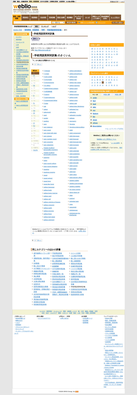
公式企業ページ (87, 318)
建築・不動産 (89, 311)
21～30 (118, 94)
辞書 (14, 1)
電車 (64, 311)
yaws (45, 160)
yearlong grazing (49, 172)
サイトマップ (20, 329)
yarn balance (48, 127)
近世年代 (37, 284)
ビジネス (19, 37)
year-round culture (50, 163)
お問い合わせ (64, 318)
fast (94, 101)
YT (34, 123)
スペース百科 (76, 253)
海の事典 (37, 276)
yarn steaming (48, 145)
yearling (46, 169)
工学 (17, 45)
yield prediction (74, 154)
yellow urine (73, 100)
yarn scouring (48, 142)
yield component (75, 133)
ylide (71, 195)
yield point (72, 148)
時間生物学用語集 (40, 274)
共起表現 (43, 17)
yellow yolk (73, 103)
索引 (36, 26)
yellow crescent (49, 205)
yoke (71, 204)
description (97, 126)
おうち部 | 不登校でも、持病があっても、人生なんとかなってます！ (113, 378)
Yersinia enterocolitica (76, 127)
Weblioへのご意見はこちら (106, 139)
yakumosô (47, 112)
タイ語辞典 (108, 337)
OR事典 (36, 263)
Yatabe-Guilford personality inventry (50, 153)
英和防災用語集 (39, 302)
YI (34, 95)
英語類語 (34, 17)
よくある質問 (115, 143)
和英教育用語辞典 (40, 304)
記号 (109, 82)
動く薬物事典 (76, 261)
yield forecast (73, 139)
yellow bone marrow (50, 193)
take (94, 107)
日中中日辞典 (44, 1)
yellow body (48, 190)
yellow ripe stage (75, 82)
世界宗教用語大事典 (41, 287)
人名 (78, 313)
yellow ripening (74, 85)
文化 (43, 313)
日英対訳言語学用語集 (79, 289)
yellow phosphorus (75, 74)
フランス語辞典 (110, 333)
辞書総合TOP (114, 1)
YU (34, 126)
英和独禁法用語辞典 (59, 284)
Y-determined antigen (51, 88)
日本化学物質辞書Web (60, 258)
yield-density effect (75, 177)
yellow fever (48, 214)
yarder (46, 118)
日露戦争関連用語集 (78, 276)
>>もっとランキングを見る (114, 129)
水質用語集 (38, 279)
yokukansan (73, 210)
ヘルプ (122, 1)
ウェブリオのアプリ (44, 318)
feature (95, 113)
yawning (46, 157)
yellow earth (48, 208)
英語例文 (26, 17)
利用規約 (18, 324)
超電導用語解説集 (58, 263)
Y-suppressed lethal (50, 100)
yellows (71, 118)
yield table (72, 169)
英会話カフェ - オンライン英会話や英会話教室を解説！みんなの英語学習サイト (113, 372)
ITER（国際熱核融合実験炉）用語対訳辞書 (22, 85)
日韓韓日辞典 (54, 1)
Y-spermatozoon (49, 97)
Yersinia (72, 124)
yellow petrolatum (75, 71)
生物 (70, 313)
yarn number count (50, 139)
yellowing (72, 112)
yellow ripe (73, 79)
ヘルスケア (19, 93)
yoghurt (72, 198)
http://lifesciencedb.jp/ (43, 50)
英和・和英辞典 (34, 1)
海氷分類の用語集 (77, 271)
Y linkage (47, 71)
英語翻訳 (70, 17)
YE (34, 85)
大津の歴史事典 (39, 281)
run (94, 110)
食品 (74, 313)
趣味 (59, 313)
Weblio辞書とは (20, 318)
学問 (43, 30)
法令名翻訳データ (58, 282)
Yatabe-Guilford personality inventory (51, 149)
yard (45, 115)
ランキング (45, 26)
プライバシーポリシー (22, 327)
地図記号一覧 (76, 274)
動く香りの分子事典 (78, 258)
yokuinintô (72, 207)
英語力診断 (61, 17)
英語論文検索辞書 (58, 287)
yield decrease (74, 136)
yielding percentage (76, 183)
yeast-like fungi (49, 184)
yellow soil (72, 91)
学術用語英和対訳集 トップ (23, 26)
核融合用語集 (38, 271)
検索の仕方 (19, 320)
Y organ (46, 74)
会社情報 (85, 320)
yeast (45, 175)
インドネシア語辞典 (111, 335)
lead (94, 104)
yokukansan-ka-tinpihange (74, 214)
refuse (95, 123)
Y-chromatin (48, 79)
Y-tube (46, 103)
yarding (46, 121)
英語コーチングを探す (96, 17)
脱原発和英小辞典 (77, 294)
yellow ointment (49, 220)
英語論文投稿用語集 (41, 299)
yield (71, 130)
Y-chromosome (49, 82)
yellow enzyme (49, 211)
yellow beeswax (49, 187)
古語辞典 (62, 1)
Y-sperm (46, 94)
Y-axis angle (48, 77)
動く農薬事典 (57, 261)
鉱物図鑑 (55, 266)
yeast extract (48, 178)
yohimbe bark (74, 201)
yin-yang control (74, 189)
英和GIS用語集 (76, 292)
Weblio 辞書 (17, 30)
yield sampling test (75, 160)
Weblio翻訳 (108, 324)
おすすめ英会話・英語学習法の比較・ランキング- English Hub (113, 384)
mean (95, 120)
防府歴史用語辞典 (58, 276)
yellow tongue (74, 94)
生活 (47, 313)
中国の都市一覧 (58, 274)
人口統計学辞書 (76, 256)
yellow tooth (73, 97)
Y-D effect (47, 85)
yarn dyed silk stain (50, 133)
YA (34, 75)
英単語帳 (52, 17)
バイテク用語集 (76, 269)
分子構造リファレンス (42, 268)
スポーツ (65, 313)
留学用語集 (75, 279)
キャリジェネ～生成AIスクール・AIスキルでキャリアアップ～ (113, 346)
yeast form (47, 181)
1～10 (95, 94)
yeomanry (72, 121)
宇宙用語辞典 (57, 253)
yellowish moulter (75, 115)
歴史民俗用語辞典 (58, 279)
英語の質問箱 (109, 350)
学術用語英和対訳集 (54, 30)
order (95, 98)
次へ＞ (39, 64)
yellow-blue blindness (76, 106)
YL (34, 103)
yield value (73, 174)
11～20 (106, 94)
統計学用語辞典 (58, 256)
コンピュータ (20, 42)
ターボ (87, 17)
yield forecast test (75, 142)
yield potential (74, 151)
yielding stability (74, 186)
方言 (83, 313)
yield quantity (73, 157)
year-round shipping (50, 166)
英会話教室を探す (105, 17)
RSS (77, 391)
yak (45, 106)
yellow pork (73, 77)
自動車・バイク (72, 311)
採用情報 (85, 322)
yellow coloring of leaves (52, 202)
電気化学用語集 (76, 263)
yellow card (47, 196)
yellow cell (47, 199)
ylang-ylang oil (74, 192)
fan (94, 117)
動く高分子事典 (39, 266)
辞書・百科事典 (21, 96)
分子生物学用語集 (58, 269)
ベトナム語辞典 (110, 339)
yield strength (74, 163)
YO (34, 110)
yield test (72, 172)
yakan (46, 109)
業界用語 (19, 39)
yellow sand (73, 88)
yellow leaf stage (49, 217)
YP (34, 113)
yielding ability (74, 180)
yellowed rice (73, 109)
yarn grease (48, 136)
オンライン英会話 (78, 17)
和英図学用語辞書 (58, 289)
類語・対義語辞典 (22, 1)
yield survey (73, 166)
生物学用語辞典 (76, 266)
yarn (45, 124)
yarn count (47, 130)
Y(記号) (35, 150)
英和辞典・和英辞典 (31, 30)
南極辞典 (55, 271)
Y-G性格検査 (48, 91)
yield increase (74, 145)
